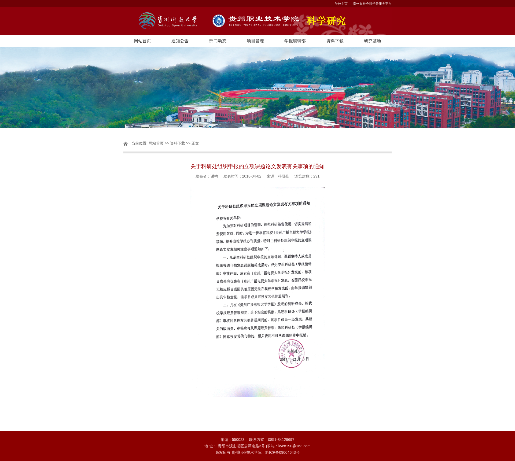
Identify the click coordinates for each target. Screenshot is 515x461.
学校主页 (341, 4)
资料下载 (335, 41)
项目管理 (255, 41)
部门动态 (217, 41)
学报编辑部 (295, 41)
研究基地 (372, 41)
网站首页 (142, 41)
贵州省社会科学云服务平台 (372, 4)
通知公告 (180, 41)
